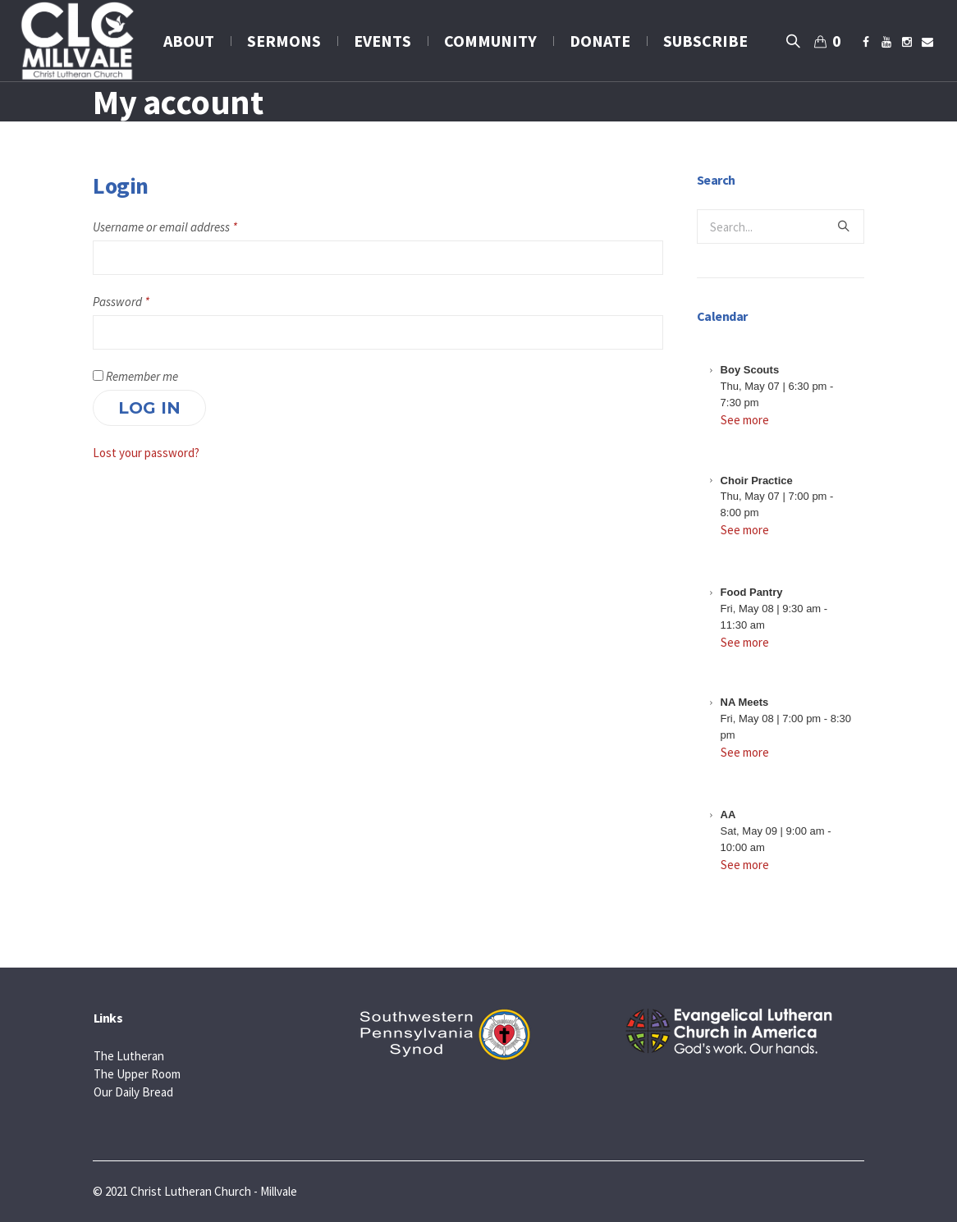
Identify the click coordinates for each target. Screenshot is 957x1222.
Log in (149, 408)
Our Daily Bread (133, 1092)
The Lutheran (129, 1056)
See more (745, 420)
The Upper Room (137, 1074)
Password (121, 301)
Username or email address (165, 227)
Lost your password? (146, 452)
